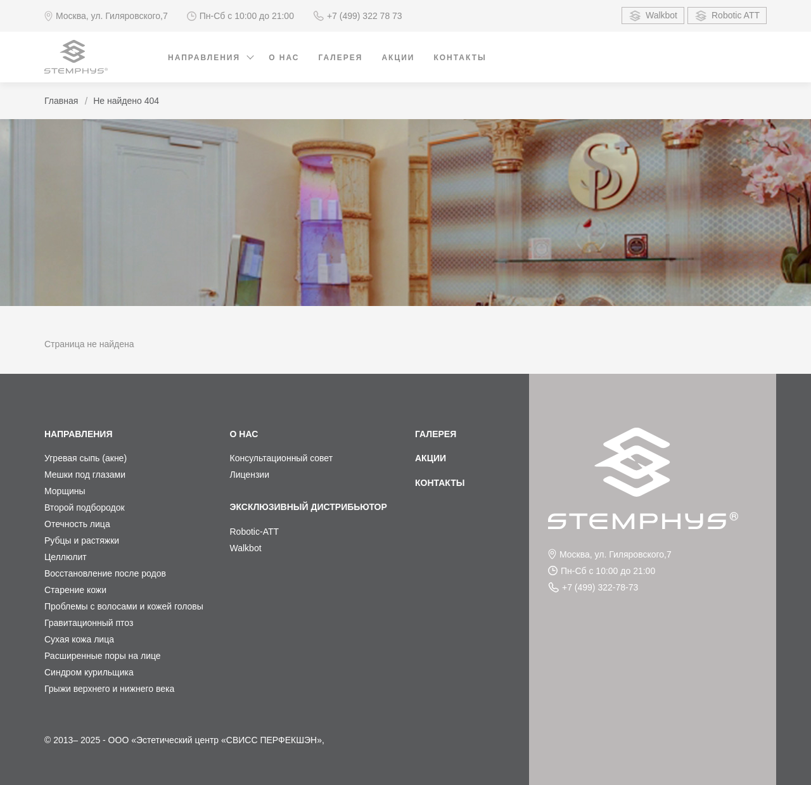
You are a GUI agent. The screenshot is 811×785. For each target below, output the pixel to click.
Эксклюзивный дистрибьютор (308, 507)
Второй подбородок (84, 507)
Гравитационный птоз (88, 623)
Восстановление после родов (105, 573)
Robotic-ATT (254, 532)
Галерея (341, 57)
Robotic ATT (727, 16)
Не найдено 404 (126, 101)
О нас (284, 57)
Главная (61, 101)
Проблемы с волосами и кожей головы (123, 606)
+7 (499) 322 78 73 (357, 16)
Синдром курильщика (89, 672)
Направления (204, 57)
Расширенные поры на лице (102, 656)
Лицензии (249, 474)
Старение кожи (75, 590)
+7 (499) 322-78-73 (593, 587)
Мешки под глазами (84, 474)
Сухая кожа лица (79, 639)
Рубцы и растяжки (81, 540)
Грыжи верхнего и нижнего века (109, 689)
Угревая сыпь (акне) (85, 458)
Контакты (459, 57)
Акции (397, 57)
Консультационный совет (281, 458)
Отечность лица (77, 524)
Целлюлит (65, 557)
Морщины (65, 491)
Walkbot (653, 16)
